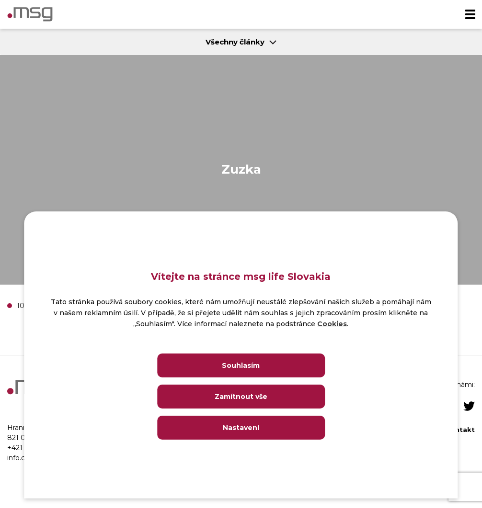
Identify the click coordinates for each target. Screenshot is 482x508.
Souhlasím (241, 365)
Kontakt (460, 429)
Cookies (332, 324)
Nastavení (241, 427)
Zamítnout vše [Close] (241, 396)
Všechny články (241, 41)
